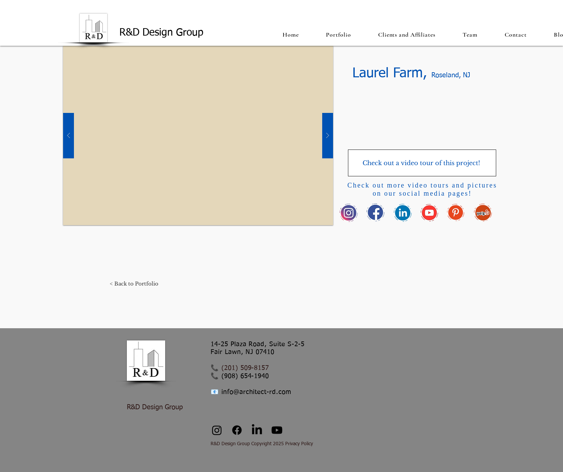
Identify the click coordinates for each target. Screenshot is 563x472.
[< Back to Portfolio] (134, 283)
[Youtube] (277, 430)
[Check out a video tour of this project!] (422, 163)
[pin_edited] (456, 212)
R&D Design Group (163, 33)
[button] (338, 34)
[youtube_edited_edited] (429, 212)
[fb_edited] (375, 212)
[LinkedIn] (257, 430)
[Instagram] (217, 430)
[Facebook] (237, 430)
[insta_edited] (348, 212)
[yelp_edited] (482, 212)
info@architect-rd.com (256, 392)
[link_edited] (402, 212)
